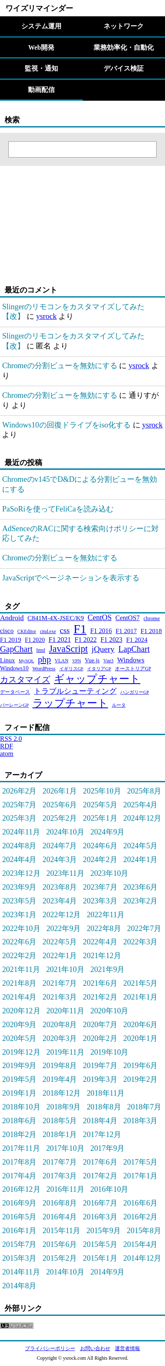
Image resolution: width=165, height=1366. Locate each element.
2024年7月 (60, 846)
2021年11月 (21, 969)
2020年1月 (140, 1038)
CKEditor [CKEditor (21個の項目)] (27, 631)
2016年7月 (100, 1203)
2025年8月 (144, 791)
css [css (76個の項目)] (65, 630)
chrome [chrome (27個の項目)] (152, 618)
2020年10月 (109, 1011)
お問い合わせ (95, 1348)
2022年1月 (60, 955)
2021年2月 (100, 997)
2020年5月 (19, 1038)
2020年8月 (60, 1024)
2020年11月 (65, 1011)
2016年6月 (140, 1203)
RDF (6, 746)
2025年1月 (100, 818)
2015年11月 (62, 1230)
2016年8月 (60, 1203)
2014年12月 (142, 1258)
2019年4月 (60, 1079)
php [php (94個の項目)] (44, 659)
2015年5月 (100, 1244)
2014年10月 (65, 1272)
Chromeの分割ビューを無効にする (59, 365)
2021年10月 (65, 969)
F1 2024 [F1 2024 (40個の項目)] (136, 639)
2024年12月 (142, 818)
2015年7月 (19, 1244)
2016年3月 (100, 1217)
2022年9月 (63, 928)
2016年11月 (65, 1189)
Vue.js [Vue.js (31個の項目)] (92, 660)
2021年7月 (60, 983)
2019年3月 (100, 1079)
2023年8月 (60, 887)
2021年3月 (60, 997)
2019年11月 (65, 1052)
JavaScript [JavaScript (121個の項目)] (68, 649)
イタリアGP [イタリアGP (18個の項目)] (99, 668)
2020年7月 (100, 1024)
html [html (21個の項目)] (40, 650)
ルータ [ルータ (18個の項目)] (119, 705)
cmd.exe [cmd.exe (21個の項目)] (48, 631)
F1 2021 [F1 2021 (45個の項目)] (59, 639)
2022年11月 (106, 915)
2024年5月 (140, 846)
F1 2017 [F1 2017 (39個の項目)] (126, 630)
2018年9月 (63, 1107)
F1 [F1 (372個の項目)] (80, 629)
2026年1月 (60, 791)
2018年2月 (19, 1134)
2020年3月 (60, 1038)
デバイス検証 (124, 68)
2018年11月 (106, 1093)
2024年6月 (100, 846)
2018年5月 (60, 1121)
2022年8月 (104, 928)
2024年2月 (100, 859)
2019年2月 (140, 1079)
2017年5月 (140, 1162)
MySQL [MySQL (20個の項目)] (26, 660)
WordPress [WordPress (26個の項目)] (43, 669)
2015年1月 (100, 1258)
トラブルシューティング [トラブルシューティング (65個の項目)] (75, 691)
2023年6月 (140, 887)
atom (6, 753)
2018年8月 (104, 1107)
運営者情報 (127, 1348)
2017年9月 (107, 1148)
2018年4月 (100, 1121)
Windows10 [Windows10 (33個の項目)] (14, 668)
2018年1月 (60, 1134)
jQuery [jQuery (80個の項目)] (102, 649)
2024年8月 (19, 846)
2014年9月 (107, 1272)
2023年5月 (19, 901)
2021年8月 (19, 983)
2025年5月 (100, 805)
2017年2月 (100, 1176)
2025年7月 (19, 805)
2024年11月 (21, 832)
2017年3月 (60, 1176)
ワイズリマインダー (39, 8)
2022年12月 (62, 915)
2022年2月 (19, 955)
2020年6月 (140, 1024)
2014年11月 (21, 1272)
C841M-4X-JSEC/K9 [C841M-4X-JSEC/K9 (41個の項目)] (56, 617)
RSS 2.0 (11, 738)
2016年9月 (19, 1203)
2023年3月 (100, 901)
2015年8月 (144, 1230)
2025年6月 (60, 805)
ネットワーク (124, 26)
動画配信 (41, 89)
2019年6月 (140, 1065)
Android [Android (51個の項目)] (12, 618)
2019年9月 (19, 1065)
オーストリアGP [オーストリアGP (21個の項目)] (133, 668)
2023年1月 (19, 915)
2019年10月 (109, 1052)
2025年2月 (60, 818)
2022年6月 (19, 942)
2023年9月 (19, 887)
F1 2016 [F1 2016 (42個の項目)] (101, 630)
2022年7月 (144, 928)
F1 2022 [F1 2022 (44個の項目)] (86, 639)
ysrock (46, 316)
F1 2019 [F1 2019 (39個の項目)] (10, 639)
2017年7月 (60, 1162)
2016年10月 (109, 1189)
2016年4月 (60, 1217)
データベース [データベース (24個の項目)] (15, 692)
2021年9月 (107, 969)
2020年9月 (19, 1024)
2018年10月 (21, 1107)
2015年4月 (140, 1244)
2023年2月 (140, 901)
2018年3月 (140, 1121)
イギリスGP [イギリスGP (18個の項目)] (71, 668)
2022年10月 (21, 928)
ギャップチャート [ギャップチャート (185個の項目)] (97, 678)
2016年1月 (19, 1230)
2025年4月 (140, 805)
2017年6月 (100, 1162)
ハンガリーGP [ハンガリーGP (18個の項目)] (134, 692)
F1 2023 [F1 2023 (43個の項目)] (111, 639)
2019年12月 (21, 1052)
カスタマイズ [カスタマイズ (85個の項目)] (25, 679)
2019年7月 (100, 1065)
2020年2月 (100, 1038)
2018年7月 (144, 1107)
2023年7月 (100, 887)
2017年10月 (65, 1148)
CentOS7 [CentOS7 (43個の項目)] (127, 617)
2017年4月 (19, 1176)
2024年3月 (60, 859)
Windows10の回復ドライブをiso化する (66, 425)
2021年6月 (100, 983)
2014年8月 (19, 1286)
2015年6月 (60, 1244)
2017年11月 (21, 1148)
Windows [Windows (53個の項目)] (131, 660)
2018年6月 (19, 1121)
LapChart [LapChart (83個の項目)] (134, 649)
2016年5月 (19, 1217)
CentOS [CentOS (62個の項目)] (100, 617)
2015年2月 (60, 1258)
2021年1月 (140, 997)
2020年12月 (21, 1011)
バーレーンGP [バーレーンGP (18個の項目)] (14, 705)
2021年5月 (140, 983)
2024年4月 (19, 859)
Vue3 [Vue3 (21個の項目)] (108, 660)
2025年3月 (19, 818)
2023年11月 (65, 873)
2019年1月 (19, 1093)
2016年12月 (21, 1189)
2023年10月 (109, 873)
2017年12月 (102, 1134)
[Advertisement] (52, 218)
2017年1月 (140, 1176)
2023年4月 (60, 901)
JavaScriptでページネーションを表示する (71, 578)
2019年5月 (19, 1079)
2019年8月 (60, 1065)
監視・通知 (41, 68)
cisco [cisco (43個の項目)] (7, 630)
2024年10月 (65, 832)
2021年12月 (102, 955)
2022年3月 (140, 942)
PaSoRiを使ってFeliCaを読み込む (57, 509)
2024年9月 (107, 832)
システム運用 (41, 26)
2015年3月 (19, 1258)
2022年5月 (60, 942)
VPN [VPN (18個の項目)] (76, 661)
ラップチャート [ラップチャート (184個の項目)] (70, 703)
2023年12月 (21, 873)
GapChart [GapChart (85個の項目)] (16, 649)
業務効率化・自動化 (124, 47)
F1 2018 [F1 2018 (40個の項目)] (151, 630)
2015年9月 (103, 1230)
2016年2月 (140, 1217)
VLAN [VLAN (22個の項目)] (62, 661)
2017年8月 (19, 1162)
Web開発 (41, 47)
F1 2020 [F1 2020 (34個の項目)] (35, 639)
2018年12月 (62, 1093)
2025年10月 (102, 791)
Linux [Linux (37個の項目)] (7, 660)
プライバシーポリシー (50, 1348)
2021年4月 (19, 997)
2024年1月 (140, 859)
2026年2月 (19, 791)
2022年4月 (100, 942)
